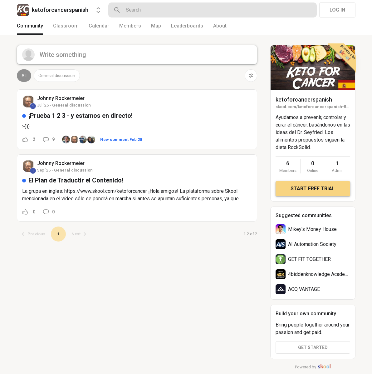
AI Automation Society (312, 244)
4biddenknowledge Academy (319, 274)
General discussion (56, 75)
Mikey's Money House (312, 229)
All (24, 75)
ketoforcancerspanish (304, 99)
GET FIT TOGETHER (309, 259)
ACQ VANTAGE (304, 289)
